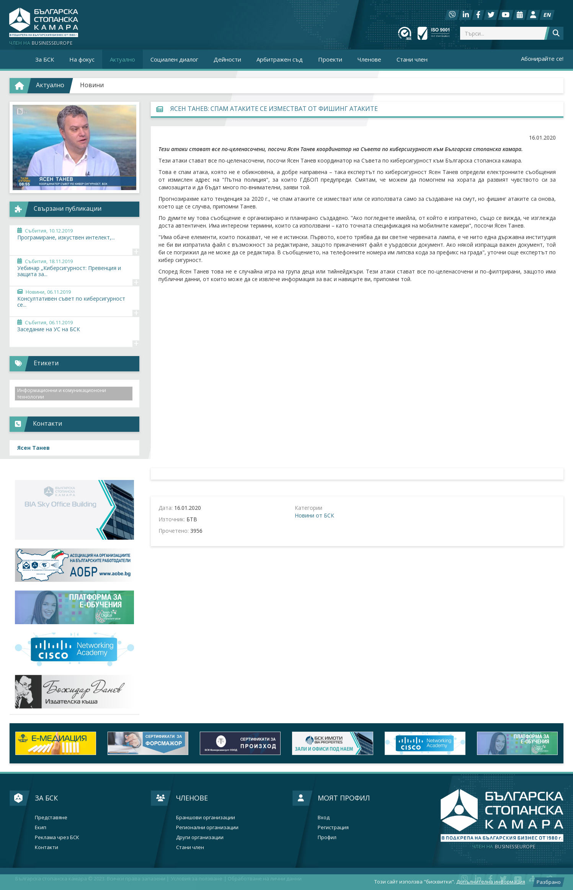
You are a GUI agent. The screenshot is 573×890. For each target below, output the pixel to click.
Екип (40, 827)
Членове (192, 797)
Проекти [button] (330, 59)
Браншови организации (205, 817)
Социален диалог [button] (174, 59)
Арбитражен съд (279, 59)
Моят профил (344, 797)
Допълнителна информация (490, 881)
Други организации (200, 837)
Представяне (51, 817)
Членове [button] (369, 59)
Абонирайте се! (542, 58)
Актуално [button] (122, 59)
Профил (327, 837)
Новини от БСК (314, 515)
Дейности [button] (227, 59)
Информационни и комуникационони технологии (61, 393)
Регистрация (333, 827)
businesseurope (503, 846)
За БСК (46, 797)
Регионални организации (207, 827)
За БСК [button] (44, 59)
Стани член (412, 59)
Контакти (46, 847)
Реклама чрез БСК (57, 837)
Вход (324, 817)
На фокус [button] (82, 59)
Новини (92, 85)
